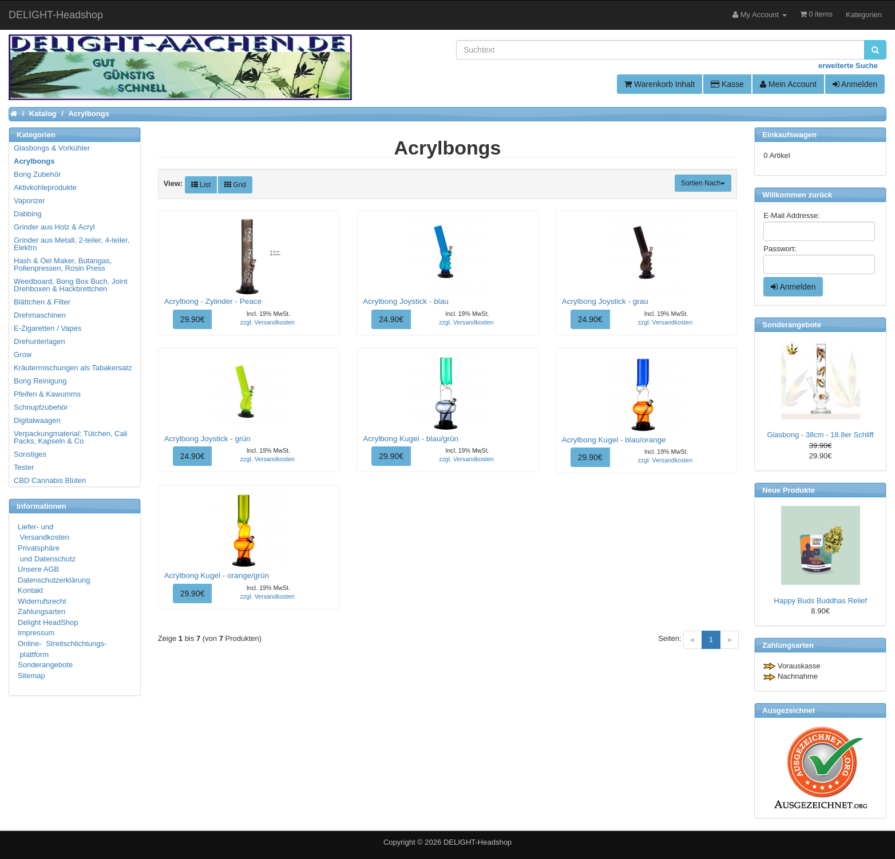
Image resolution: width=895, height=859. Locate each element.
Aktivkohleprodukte (45, 187)
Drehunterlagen (39, 341)
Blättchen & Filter (42, 302)
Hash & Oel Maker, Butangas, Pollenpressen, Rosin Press (63, 264)
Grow (22, 354)
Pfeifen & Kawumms (47, 394)
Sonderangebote (45, 664)
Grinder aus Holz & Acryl (54, 227)
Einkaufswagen (789, 134)
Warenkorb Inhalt (659, 84)
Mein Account (788, 84)
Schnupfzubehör (41, 407)
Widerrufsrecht (42, 601)
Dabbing (27, 213)
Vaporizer (29, 200)
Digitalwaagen (37, 420)
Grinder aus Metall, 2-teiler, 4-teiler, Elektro (71, 244)
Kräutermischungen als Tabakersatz (73, 367)
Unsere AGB (38, 569)
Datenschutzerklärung (54, 580)
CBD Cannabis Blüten (50, 480)
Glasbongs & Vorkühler (52, 148)
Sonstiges (30, 454)
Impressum (36, 632)
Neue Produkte (788, 490)
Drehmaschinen (40, 315)
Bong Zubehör (37, 174)
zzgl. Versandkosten (267, 322)
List (201, 185)
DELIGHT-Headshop (477, 842)
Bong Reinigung (40, 381)
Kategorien (864, 14)
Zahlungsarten (41, 611)
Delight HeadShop (48, 622)
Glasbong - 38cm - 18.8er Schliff (820, 434)
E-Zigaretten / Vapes (47, 328)
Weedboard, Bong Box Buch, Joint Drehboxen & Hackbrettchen (71, 285)
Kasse (727, 84)
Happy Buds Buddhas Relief (820, 600)
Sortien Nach (703, 183)
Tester (24, 467)
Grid (235, 185)
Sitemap (31, 675)
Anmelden (855, 84)
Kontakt (30, 590)
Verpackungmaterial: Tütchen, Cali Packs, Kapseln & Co (70, 437)
